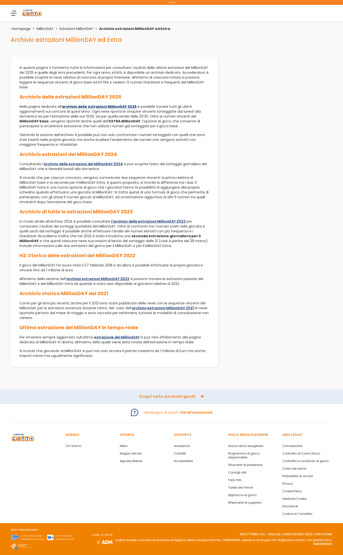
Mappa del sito (131, 453)
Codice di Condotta (297, 514)
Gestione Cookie (294, 499)
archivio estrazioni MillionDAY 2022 (97, 278)
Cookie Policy (292, 491)
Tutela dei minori (240, 488)
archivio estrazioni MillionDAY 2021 (163, 308)
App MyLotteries (131, 461)
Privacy (287, 484)
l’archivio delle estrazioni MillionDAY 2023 (148, 221)
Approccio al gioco (242, 495)
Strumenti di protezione (245, 465)
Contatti (180, 453)
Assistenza (182, 446)
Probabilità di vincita (297, 476)
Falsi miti (234, 480)
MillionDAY (45, 29)
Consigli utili (237, 472)
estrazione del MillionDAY (116, 337)
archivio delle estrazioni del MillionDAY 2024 (83, 164)
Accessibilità (183, 461)
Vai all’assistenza (196, 412)
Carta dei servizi (294, 469)
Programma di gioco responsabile (244, 455)
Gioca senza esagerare (245, 446)
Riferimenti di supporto (244, 503)
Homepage (21, 29)
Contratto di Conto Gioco (301, 453)
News (124, 446)
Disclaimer (290, 506)
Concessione (292, 446)
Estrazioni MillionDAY (76, 29)
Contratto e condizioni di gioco (305, 461)
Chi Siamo (73, 446)
